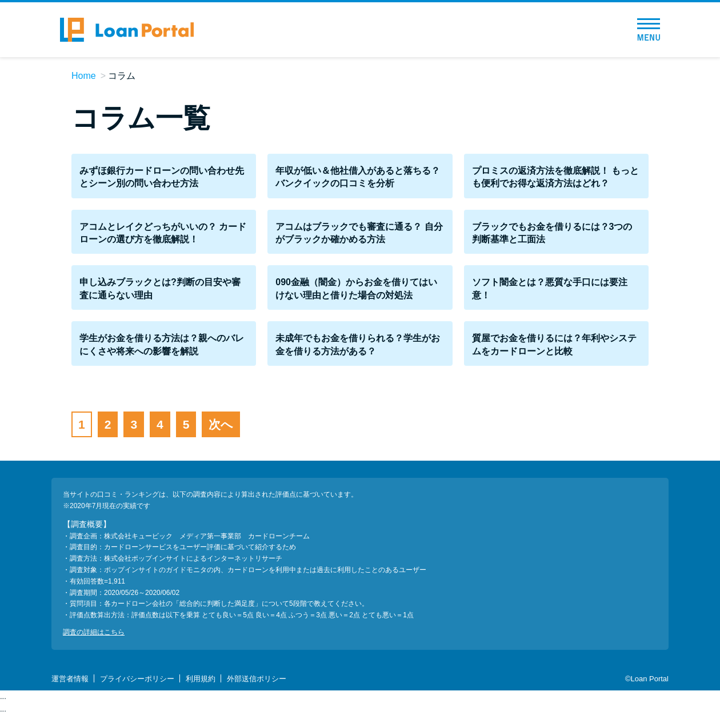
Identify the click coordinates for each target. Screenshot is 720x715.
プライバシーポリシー (137, 678)
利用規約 (200, 678)
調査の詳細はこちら (94, 632)
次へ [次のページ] (221, 424)
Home (83, 76)
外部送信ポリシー (256, 678)
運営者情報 (70, 678)
